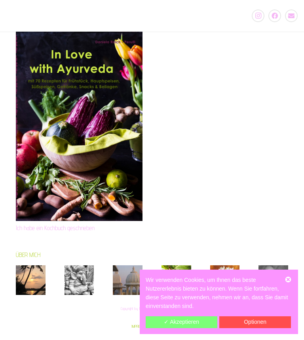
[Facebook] (274, 15)
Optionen (255, 322)
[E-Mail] (291, 15)
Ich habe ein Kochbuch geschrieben (55, 228)
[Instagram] (258, 15)
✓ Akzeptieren (181, 322)
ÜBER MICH (28, 255)
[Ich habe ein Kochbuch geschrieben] (79, 126)
